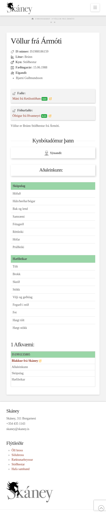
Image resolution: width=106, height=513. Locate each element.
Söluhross (17, 455)
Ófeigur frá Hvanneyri (30, 116)
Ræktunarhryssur (22, 459)
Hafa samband (20, 469)
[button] (95, 7)
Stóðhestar (18, 464)
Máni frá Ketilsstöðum (30, 99)
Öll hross (17, 450)
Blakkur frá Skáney (25, 360)
